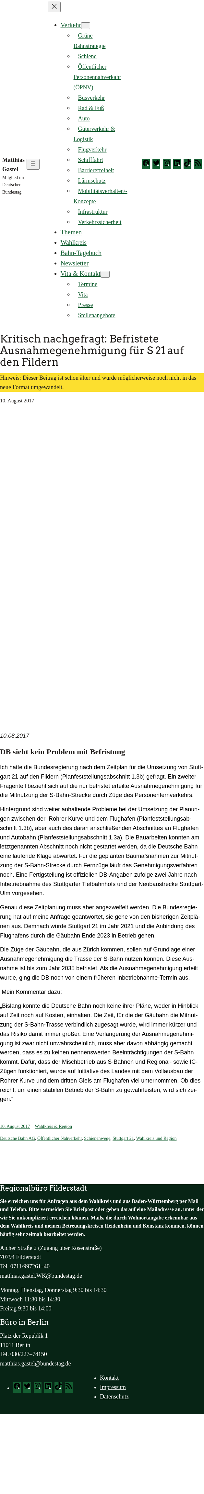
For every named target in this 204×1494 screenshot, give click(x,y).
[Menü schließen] (54, 7)
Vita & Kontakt (81, 273)
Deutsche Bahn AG (17, 1138)
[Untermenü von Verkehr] (85, 25)
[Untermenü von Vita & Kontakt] (105, 274)
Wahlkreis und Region (156, 1138)
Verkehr (71, 24)
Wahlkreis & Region (53, 1126)
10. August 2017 (15, 1126)
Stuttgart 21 (123, 1138)
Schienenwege (97, 1138)
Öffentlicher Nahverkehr (59, 1138)
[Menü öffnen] (33, 164)
